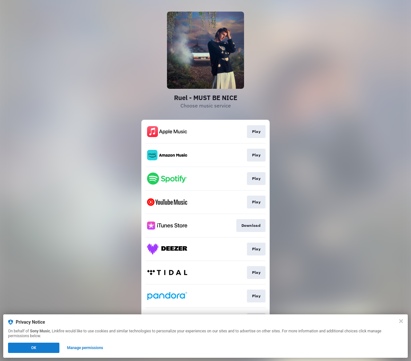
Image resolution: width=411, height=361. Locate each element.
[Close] (401, 321)
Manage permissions (85, 348)
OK (33, 348)
